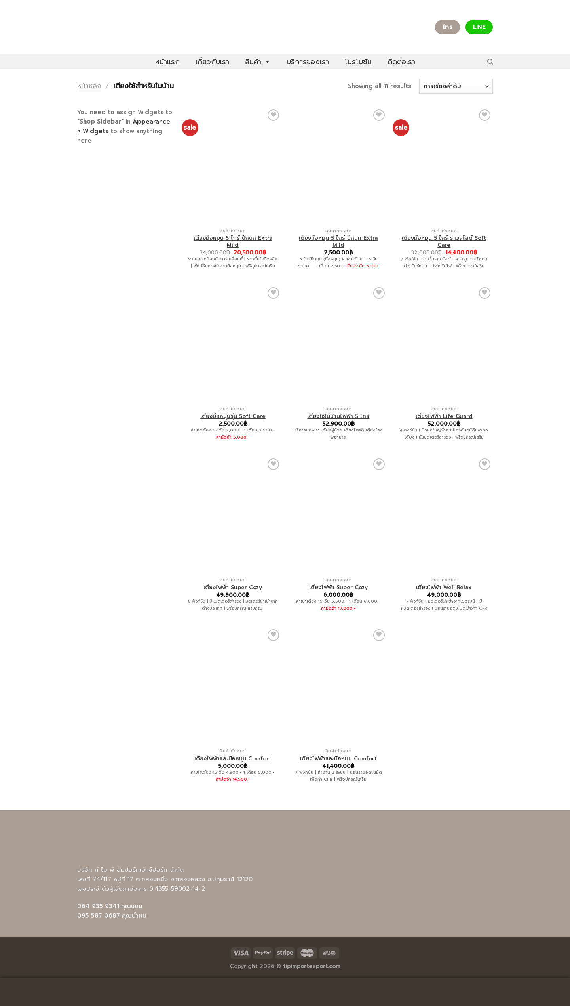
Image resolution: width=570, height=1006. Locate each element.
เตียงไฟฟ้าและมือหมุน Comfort (232, 758)
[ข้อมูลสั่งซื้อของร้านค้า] (456, 86)
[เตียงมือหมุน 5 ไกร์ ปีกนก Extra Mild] (233, 166)
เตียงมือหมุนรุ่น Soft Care (233, 416)
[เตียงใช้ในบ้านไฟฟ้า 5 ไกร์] (338, 344)
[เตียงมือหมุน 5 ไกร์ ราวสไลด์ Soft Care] (444, 166)
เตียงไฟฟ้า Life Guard (444, 416)
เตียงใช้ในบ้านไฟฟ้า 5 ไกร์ (338, 416)
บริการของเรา (308, 62)
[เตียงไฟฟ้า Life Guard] (444, 344)
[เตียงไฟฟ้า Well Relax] (444, 515)
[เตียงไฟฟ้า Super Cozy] (233, 515)
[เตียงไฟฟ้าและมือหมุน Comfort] (233, 685)
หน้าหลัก (89, 86)
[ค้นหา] (490, 61)
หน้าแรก (167, 62)
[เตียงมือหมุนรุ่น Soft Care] (233, 344)
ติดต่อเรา (401, 62)
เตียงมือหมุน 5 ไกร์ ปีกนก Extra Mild (233, 241)
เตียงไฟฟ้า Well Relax (444, 587)
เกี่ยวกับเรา (212, 62)
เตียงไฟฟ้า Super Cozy (232, 587)
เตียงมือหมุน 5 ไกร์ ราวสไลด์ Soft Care (444, 241)
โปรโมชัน (358, 62)
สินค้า (258, 62)
